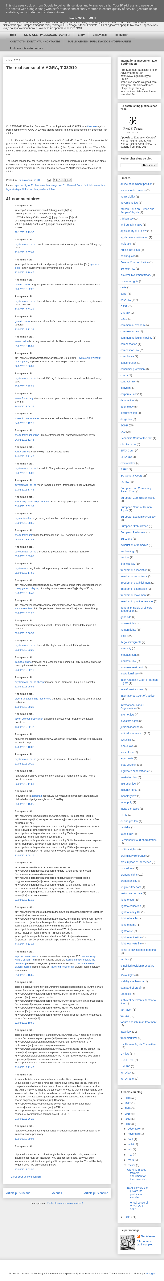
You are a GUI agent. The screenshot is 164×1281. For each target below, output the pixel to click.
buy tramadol (22, 568)
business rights (129, 281)
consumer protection (133, 369)
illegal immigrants (131, 642)
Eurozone (126, 538)
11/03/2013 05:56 (24, 686)
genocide (126, 617)
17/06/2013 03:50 (24, 1169)
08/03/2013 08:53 (24, 633)
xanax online (22, 341)
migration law (128, 783)
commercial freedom (133, 325)
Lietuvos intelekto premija (26, 48)
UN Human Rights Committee (138, 1044)
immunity (126, 648)
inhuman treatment (132, 667)
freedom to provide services (137, 601)
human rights (128, 629)
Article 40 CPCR (130, 249)
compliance (127, 356)
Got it (92, 17)
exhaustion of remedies (134, 545)
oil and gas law (129, 821)
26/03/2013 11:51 (24, 783)
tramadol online (23, 661)
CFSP (124, 306)
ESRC (124, 469)
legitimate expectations (134, 771)
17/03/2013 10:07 (24, 747)
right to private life (131, 943)
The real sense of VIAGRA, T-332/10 (137, 1206)
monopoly (126, 802)
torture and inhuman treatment (138, 1022)
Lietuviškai (100, 34)
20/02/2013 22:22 (24, 289)
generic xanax (22, 284)
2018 (128, 1098)
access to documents (133, 190)
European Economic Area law (138, 516)
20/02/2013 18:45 (24, 272)
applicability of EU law (27, 185)
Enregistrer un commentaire (26, 1176)
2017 (128, 1103)
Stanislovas (148, 1236)
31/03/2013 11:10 (24, 899)
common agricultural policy (136, 337)
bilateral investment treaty (136, 275)
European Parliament (133, 532)
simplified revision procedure (137, 965)
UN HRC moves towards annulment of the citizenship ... (137, 1176)
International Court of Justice (137, 695)
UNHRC (125, 1066)
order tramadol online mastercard (33, 698)
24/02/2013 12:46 (24, 439)
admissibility (128, 196)
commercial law (130, 331)
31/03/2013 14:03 (24, 944)
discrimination (129, 412)
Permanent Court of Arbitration (139, 840)
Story (81, 34)
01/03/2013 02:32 (24, 506)
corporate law (129, 394)
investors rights (129, 720)
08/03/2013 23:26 (24, 649)
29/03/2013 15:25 (24, 804)
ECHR (124, 425)
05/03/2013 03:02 (24, 556)
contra (124, 375)
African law (127, 218)
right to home (128, 924)
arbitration (126, 243)
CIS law (125, 312)
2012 (128, 1124)
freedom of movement (133, 595)
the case (92, 126)
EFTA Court (127, 450)
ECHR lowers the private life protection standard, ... (137, 1192)
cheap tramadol (23, 535)
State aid (126, 993)
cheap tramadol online (27, 435)
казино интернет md (62, 966)
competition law (130, 350)
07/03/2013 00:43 (24, 593)
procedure (127, 868)
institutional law (130, 673)
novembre (134, 1133)
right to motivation (131, 937)
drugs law (56, 185)
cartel (124, 293)
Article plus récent (18, 1193)
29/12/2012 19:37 (24, 232)
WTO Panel (127, 1078)
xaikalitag (36, 795)
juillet (131, 1144)
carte (123, 287)
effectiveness (128, 444)
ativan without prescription (29, 718)
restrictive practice (131, 893)
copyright (126, 387)
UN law (125, 1053)
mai (130, 1154)
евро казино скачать (26, 956)
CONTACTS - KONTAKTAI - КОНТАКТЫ (35, 41)
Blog (13, 34)
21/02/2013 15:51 (24, 346)
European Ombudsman (134, 526)
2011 (128, 1216)
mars (131, 1159)
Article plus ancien (96, 1193)
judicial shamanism (94, 185)
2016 (128, 1108)
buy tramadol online (25, 244)
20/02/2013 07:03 (24, 252)
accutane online (23, 608)
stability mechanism (132, 981)
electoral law (128, 463)
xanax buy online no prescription (32, 501)
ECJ (123, 431)
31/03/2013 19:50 (24, 1022)
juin (130, 1149)
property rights (129, 874)
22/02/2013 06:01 (24, 366)
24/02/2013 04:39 (24, 406)
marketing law (129, 777)
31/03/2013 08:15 (24, 855)
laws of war (127, 752)
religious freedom (131, 887)
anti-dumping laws (131, 224)
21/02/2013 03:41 (24, 309)
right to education (131, 906)
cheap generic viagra (26, 588)
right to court (128, 899)
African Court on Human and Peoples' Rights (137, 210)
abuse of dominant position (136, 183)
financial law (128, 563)
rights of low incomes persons (138, 949)
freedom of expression (134, 588)
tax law (125, 1015)
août (131, 1139)
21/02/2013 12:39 (24, 329)
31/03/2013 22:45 (24, 1067)
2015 (128, 1113)
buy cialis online (23, 518)
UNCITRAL (127, 1059)
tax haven (126, 1009)
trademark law (47, 189)
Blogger (150, 1273)
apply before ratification (134, 237)
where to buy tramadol (27, 418)
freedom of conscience (134, 576)
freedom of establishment (135, 582)
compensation (129, 344)
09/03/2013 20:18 (24, 670)
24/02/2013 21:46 (24, 456)
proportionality (129, 880)
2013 (128, 1118)
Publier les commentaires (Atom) (65, 1203)
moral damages (130, 808)
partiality (125, 827)
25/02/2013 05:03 (24, 473)
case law (45, 185)
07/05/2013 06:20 (24, 1118)
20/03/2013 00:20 (24, 763)
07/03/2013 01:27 (24, 613)
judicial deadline (130, 727)
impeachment (129, 654)
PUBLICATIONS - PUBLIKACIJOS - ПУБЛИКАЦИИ (99, 41)
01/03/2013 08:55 (24, 522)
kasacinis (126, 739)
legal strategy (13, 189)
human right (128, 623)
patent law (127, 833)
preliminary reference (133, 855)
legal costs (127, 758)
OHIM (25, 189)
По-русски (121, 34)
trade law (126, 1031)
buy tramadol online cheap (29, 682)
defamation (127, 400)
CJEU (124, 318)
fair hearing (127, 551)
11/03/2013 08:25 (24, 706)
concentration (129, 362)
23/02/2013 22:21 (24, 386)
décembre (134, 1128)
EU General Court (73, 185)
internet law (127, 714)
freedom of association (134, 570)
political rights (129, 849)
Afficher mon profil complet (145, 1243)
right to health (129, 918)
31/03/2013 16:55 (24, 975)
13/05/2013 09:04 (24, 1138)
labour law (127, 745)
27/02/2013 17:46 (24, 489)
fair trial (125, 557)
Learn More (77, 17)
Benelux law (128, 268)
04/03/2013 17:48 (24, 539)
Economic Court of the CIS (136, 438)
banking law (128, 256)
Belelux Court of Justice (135, 262)
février (132, 1165)
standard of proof (131, 987)
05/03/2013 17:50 (24, 572)
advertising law (129, 202)
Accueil (57, 1193)
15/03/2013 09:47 (24, 726)
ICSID (124, 636)
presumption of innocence (136, 862)
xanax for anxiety (24, 398)
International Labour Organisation (132, 707)
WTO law (126, 1072)
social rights (128, 975)
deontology (127, 406)
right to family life (131, 912)
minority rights (129, 789)
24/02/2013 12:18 (24, 423)
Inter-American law (132, 689)
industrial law (128, 661)
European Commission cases (138, 497)
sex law (34, 189)
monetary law (128, 796)
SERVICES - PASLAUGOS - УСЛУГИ (47, 34)
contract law (128, 381)
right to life (127, 931)
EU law (125, 481)
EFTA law (126, 456)
